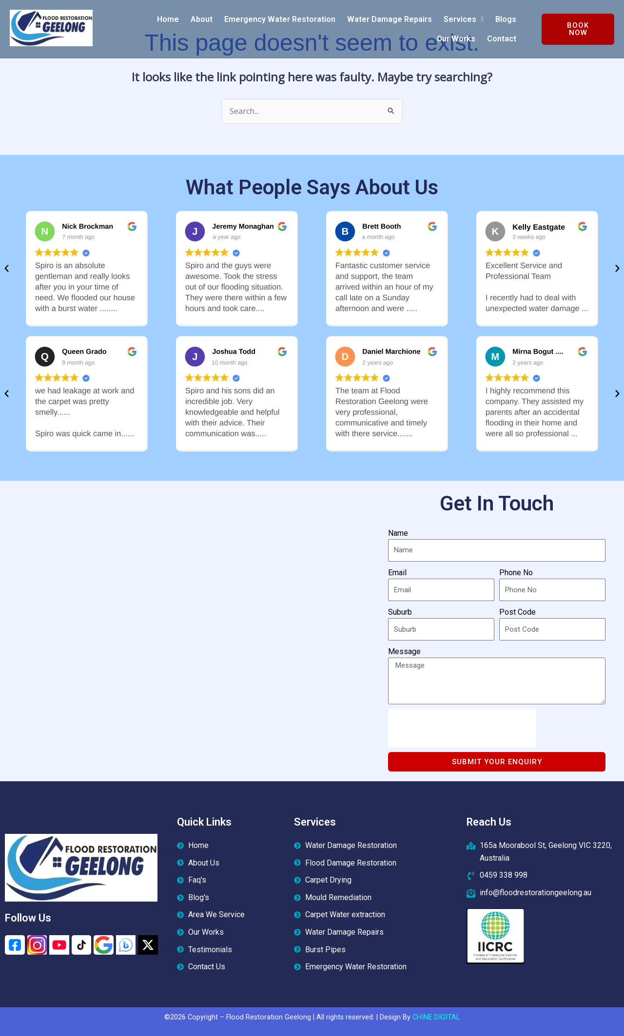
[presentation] (462, 728)
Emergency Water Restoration (279, 19)
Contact (501, 38)
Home (168, 19)
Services (464, 19)
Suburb (400, 612)
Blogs (505, 19)
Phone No (516, 572)
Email (397, 572)
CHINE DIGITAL (436, 1017)
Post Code (517, 612)
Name (398, 533)
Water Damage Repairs (389, 19)
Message (404, 651)
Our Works (456, 38)
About (202, 19)
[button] (463, 19)
